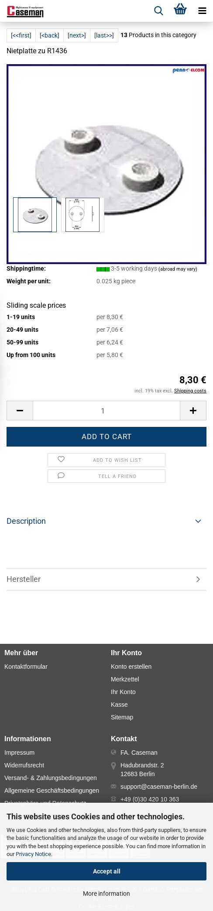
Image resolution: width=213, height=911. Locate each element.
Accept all (106, 871)
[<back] (49, 35)
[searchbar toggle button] (158, 11)
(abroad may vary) (177, 269)
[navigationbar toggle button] (202, 11)
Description (26, 521)
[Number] (106, 410)
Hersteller (24, 579)
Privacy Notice (33, 854)
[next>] (77, 35)
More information (106, 893)
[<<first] (21, 35)
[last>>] (104, 35)
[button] (20, 410)
